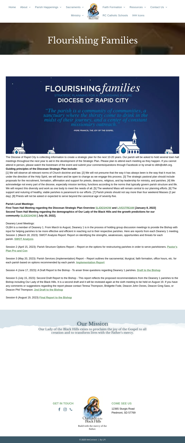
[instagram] (65, 410)
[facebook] (59, 410)
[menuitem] (12, 7)
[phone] (70, 410)
